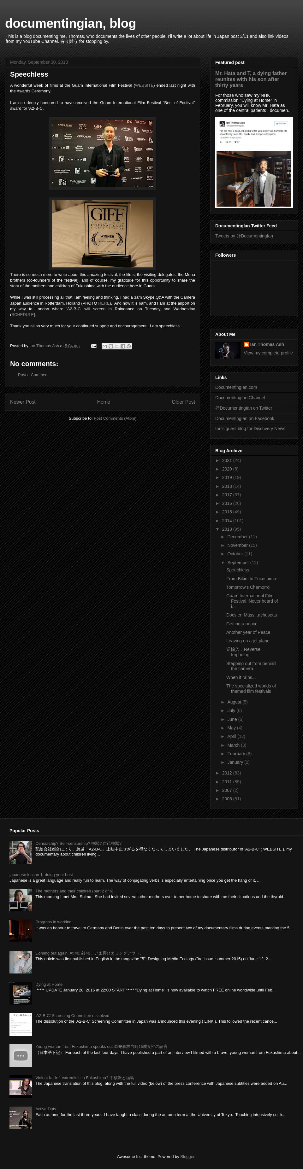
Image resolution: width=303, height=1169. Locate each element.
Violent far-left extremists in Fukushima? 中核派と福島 (84, 1077)
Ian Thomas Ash (267, 344)
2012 (227, 772)
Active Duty (45, 1109)
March (234, 745)
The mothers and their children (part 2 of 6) (74, 891)
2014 (227, 520)
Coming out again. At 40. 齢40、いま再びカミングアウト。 (89, 953)
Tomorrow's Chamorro (248, 587)
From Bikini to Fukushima (251, 578)
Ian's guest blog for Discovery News (250, 428)
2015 (227, 511)
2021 (227, 460)
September (238, 562)
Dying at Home (48, 984)
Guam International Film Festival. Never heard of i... (252, 601)
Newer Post (23, 402)
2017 (227, 494)
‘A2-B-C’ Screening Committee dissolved (72, 1015)
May (232, 727)
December (238, 536)
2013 (227, 529)
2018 (227, 486)
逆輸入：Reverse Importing (243, 652)
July (231, 710)
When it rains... (241, 677)
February (236, 753)
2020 (227, 468)
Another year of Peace (248, 632)
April (232, 736)
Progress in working (53, 922)
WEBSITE (144, 85)
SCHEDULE (22, 314)
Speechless (237, 569)
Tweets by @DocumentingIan (244, 235)
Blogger (187, 1156)
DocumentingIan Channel (240, 397)
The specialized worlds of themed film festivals (251, 688)
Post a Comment (33, 374)
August (234, 701)
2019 (227, 477)
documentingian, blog (70, 23)
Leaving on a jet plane (248, 640)
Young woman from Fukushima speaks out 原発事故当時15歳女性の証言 (101, 1046)
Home (103, 402)
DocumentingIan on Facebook (244, 418)
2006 (227, 798)
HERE (104, 303)
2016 (227, 503)
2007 (227, 790)
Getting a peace (242, 623)
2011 (227, 781)
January (235, 762)
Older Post (183, 402)
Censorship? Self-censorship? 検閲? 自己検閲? (78, 843)
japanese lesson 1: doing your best (41, 874)
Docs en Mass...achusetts (251, 614)
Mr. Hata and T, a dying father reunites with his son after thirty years (251, 79)
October (235, 553)
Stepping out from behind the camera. (251, 666)
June (232, 719)
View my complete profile (268, 352)
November (238, 545)
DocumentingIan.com (236, 387)
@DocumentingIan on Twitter (243, 408)
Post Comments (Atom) (115, 418)
